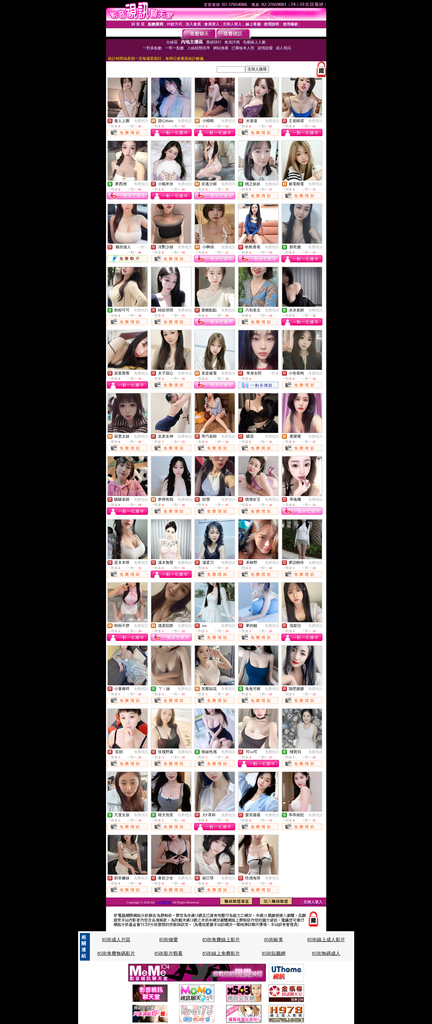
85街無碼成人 (326, 953)
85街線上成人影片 (326, 939)
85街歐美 (273, 939)
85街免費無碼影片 (116, 953)
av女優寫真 (164, 902)
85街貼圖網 (273, 953)
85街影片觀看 (168, 953)
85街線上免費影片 (221, 953)
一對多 (273, 373)
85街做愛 (168, 939)
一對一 (142, 247)
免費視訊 (141, 121)
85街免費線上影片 (221, 939)
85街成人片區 (116, 939)
